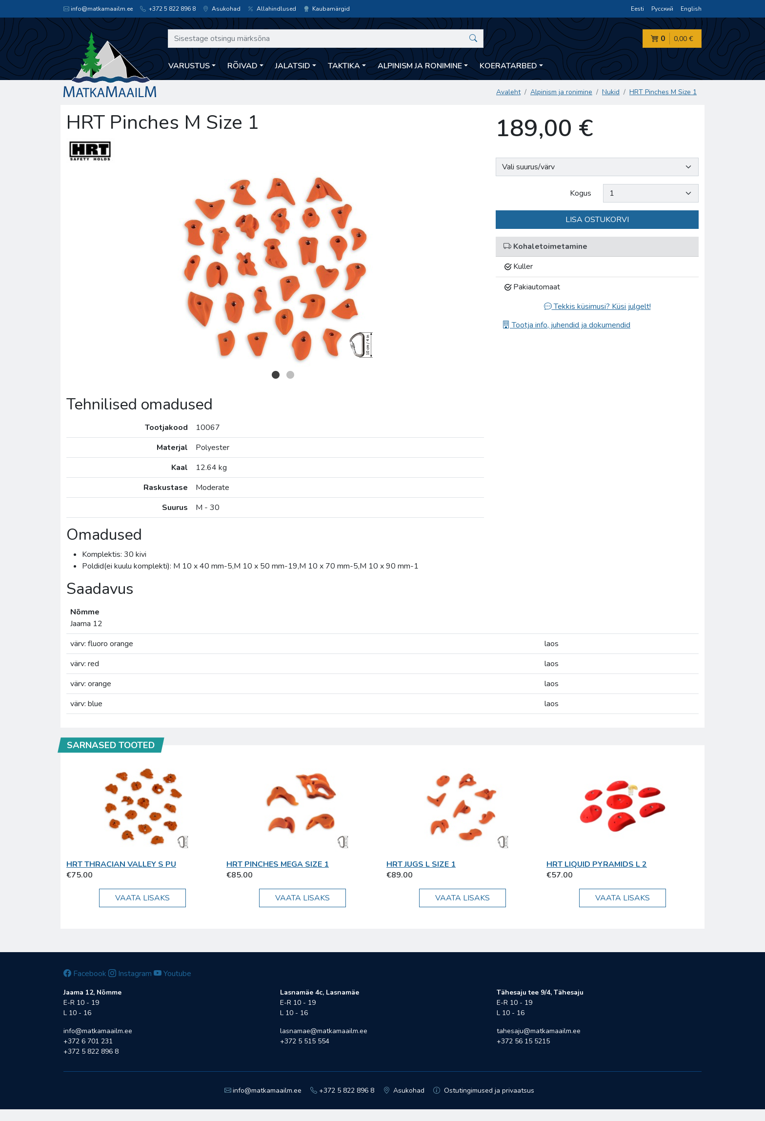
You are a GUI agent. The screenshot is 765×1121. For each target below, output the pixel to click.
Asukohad (222, 9)
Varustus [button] (189, 66)
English (691, 9)
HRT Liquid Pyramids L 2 (596, 864)
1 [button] (276, 375)
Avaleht (508, 92)
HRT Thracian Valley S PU (121, 864)
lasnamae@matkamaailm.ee (323, 1031)
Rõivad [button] (242, 66)
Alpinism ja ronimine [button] (420, 66)
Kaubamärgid (326, 9)
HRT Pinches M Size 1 (663, 92)
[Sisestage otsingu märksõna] (325, 38)
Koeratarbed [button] (508, 66)
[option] (275, 269)
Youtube (172, 973)
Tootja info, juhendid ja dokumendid (566, 325)
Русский (662, 9)
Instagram (130, 973)
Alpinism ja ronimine (561, 92)
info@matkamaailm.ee (98, 9)
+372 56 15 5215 (523, 1041)
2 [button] (290, 375)
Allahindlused (272, 9)
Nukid (611, 92)
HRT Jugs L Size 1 (421, 864)
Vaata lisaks (142, 898)
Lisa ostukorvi (597, 219)
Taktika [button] (344, 66)
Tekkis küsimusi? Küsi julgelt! (597, 306)
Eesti (637, 9)
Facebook (84, 973)
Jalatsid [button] (292, 66)
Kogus (580, 193)
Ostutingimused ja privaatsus (483, 1090)
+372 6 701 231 (88, 1041)
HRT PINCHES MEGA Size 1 (277, 864)
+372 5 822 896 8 (168, 9)
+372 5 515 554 (304, 1041)
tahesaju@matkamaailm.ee (539, 1031)
